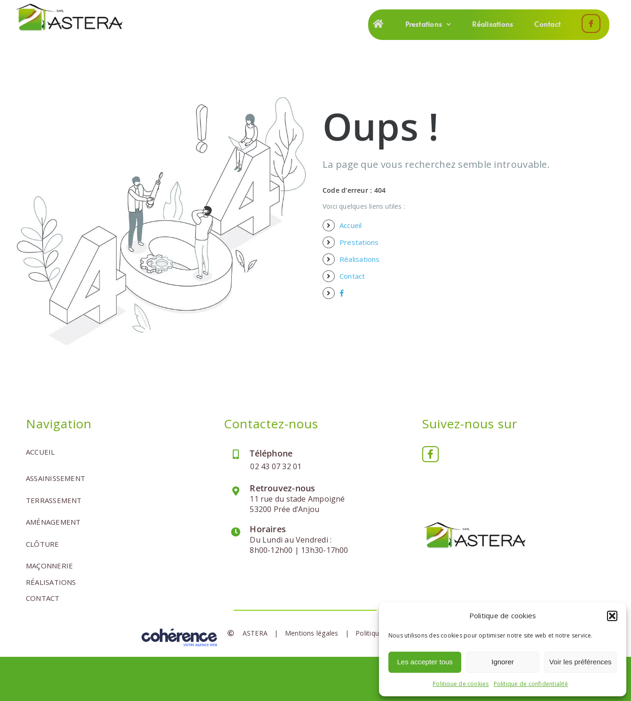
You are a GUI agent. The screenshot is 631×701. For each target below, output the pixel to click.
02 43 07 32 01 (275, 466)
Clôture (42, 544)
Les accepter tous (424, 662)
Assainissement (55, 478)
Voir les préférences (580, 662)
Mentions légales (312, 633)
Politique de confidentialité (531, 684)
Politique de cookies (461, 684)
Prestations (359, 242)
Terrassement (54, 500)
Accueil (350, 225)
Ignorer (502, 662)
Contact (352, 276)
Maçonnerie (49, 565)
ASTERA (255, 633)
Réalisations (359, 259)
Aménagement (53, 522)
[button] (612, 616)
